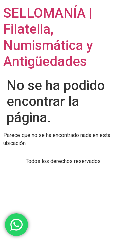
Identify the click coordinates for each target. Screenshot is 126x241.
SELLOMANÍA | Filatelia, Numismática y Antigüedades (48, 37)
